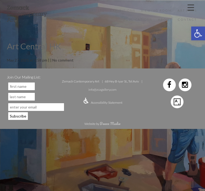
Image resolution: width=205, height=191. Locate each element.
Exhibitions (122, 10)
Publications (137, 19)
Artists (96, 10)
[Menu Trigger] (191, 7)
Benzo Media (110, 123)
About (165, 19)
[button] (198, 33)
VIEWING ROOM (156, 10)
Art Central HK (34, 46)
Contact (187, 19)
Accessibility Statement (106, 103)
